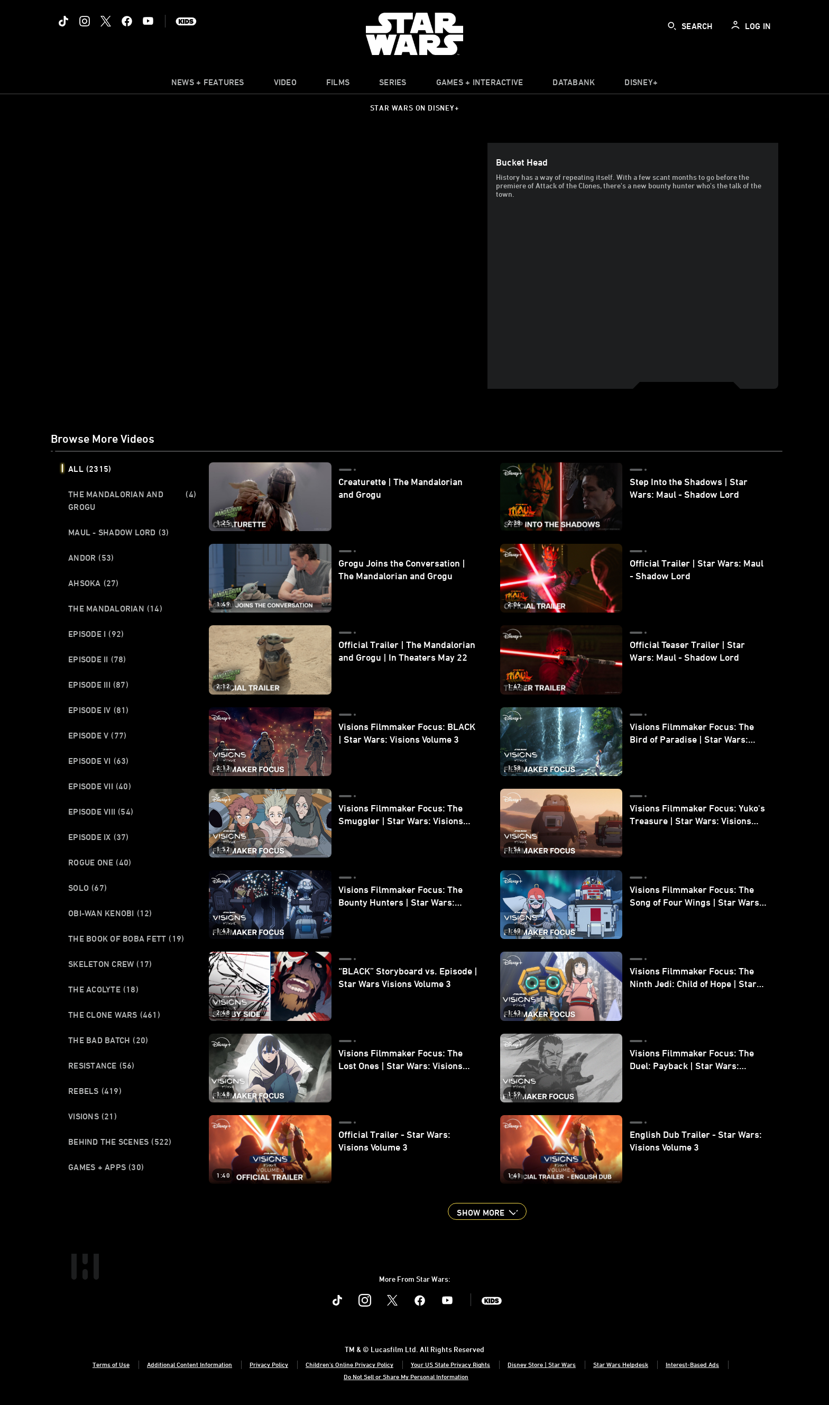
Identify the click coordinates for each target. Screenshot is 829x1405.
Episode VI (98, 760)
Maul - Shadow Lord (118, 532)
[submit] (672, 26)
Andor (91, 557)
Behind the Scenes (120, 1141)
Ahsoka (93, 583)
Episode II (97, 659)
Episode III (98, 684)
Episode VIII (100, 811)
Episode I (96, 633)
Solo (87, 887)
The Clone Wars (114, 1014)
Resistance (101, 1065)
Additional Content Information (189, 1364)
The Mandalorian (115, 608)
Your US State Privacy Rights (450, 1364)
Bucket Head (522, 162)
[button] (487, 1211)
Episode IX (98, 837)
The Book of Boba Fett (126, 938)
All (89, 468)
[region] (271, 265)
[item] (207, 84)
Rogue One (99, 862)
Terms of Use (111, 1364)
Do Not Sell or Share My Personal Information (406, 1376)
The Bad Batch (108, 1040)
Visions (92, 1116)
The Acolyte (103, 989)
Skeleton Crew (110, 963)
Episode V (97, 735)
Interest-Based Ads (692, 1364)
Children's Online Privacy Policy (349, 1364)
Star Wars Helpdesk (620, 1364)
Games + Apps (106, 1167)
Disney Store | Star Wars (542, 1364)
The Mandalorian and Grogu (132, 500)
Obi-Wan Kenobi (110, 913)
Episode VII (99, 786)
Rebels (95, 1090)
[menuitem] (285, 84)
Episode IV (98, 710)
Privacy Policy (269, 1364)
